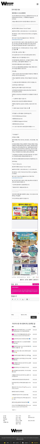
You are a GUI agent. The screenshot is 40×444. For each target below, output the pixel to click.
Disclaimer (36, 437)
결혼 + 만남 (18, 424)
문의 (29, 416)
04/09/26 (35, 405)
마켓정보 (5, 419)
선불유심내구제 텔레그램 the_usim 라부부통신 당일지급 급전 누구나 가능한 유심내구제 (21, 330)
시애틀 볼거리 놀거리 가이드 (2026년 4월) (20, 394)
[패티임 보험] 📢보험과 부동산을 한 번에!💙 (20, 402)
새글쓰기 (36, 279)
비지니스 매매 (19, 420)
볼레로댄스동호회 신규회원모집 (18, 391)
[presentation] (12, 299)
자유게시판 (15, 323)
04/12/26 (35, 397)
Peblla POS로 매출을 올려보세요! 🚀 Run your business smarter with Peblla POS (21, 334)
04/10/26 (35, 402)
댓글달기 (33, 317)
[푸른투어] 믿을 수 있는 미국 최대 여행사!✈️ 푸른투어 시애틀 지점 (21, 347)
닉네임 (12, 314)
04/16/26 (35, 329)
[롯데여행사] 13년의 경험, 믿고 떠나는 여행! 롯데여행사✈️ (21, 359)
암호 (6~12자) (24, 314)
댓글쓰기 (35, 284)
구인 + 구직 (18, 416)
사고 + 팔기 (18, 417)
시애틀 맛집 (5, 422)
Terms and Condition (28, 437)
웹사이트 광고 (31, 417)
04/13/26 (35, 391)
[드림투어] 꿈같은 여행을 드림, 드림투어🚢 (21, 355)
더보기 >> (14, 410)
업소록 (4, 417)
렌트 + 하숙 (18, 419)
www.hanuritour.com (17, 39)
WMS (23, 439)
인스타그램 (31, 420)
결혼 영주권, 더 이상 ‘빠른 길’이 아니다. (20, 367)
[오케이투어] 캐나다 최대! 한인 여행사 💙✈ (21, 338)
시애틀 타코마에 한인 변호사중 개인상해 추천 (20, 379)
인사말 (4, 416)
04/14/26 (35, 382)
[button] (12, 299)
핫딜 (4, 420)
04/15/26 (35, 370)
